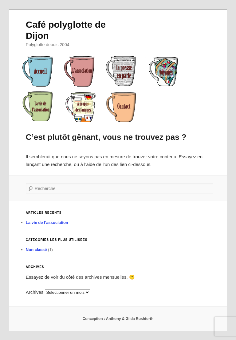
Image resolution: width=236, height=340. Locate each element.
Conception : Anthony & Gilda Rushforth (118, 319)
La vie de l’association (47, 222)
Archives (35, 292)
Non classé (36, 249)
